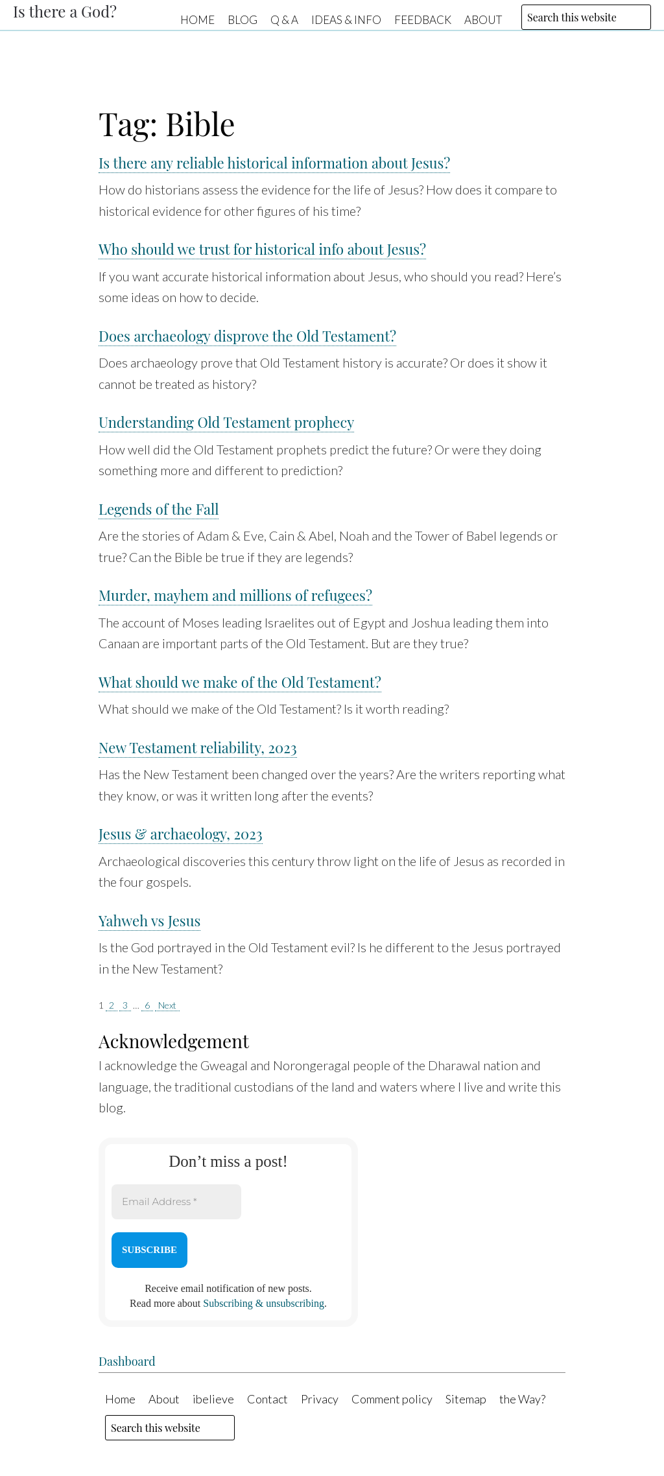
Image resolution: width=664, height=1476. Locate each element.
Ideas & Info (346, 19)
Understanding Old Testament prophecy (226, 422)
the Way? (522, 1399)
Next (167, 1005)
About (483, 19)
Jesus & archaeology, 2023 (181, 833)
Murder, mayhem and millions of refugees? (235, 595)
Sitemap (465, 1399)
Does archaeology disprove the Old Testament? (247, 336)
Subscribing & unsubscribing (263, 1303)
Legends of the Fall (159, 509)
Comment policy (392, 1399)
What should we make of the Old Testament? (240, 682)
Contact (267, 1399)
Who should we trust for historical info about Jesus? (262, 249)
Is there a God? (65, 11)
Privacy (319, 1399)
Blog (242, 19)
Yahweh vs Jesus (149, 920)
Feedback (422, 19)
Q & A (284, 19)
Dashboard (127, 1361)
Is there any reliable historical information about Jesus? (274, 162)
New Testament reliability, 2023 (198, 747)
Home (197, 19)
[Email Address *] (176, 1202)
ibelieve (213, 1399)
